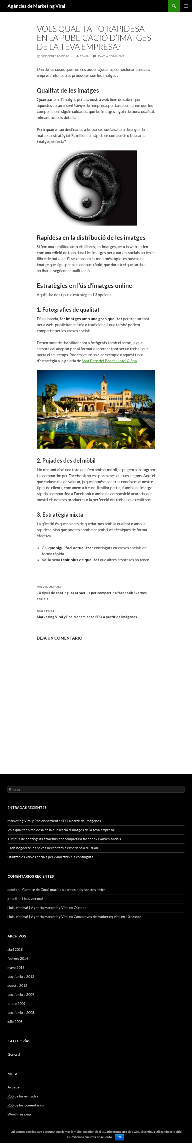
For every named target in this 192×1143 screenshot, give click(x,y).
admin (84, 56)
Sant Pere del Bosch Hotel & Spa (109, 360)
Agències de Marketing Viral (36, 6)
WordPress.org (19, 1114)
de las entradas (23, 1096)
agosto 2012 (17, 985)
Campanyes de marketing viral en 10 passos (108, 916)
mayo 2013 (16, 967)
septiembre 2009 (21, 994)
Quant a (80, 907)
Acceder (14, 1087)
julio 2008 (15, 1021)
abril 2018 (15, 949)
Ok (120, 1137)
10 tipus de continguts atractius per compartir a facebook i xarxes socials (96, 592)
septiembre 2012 (21, 976)
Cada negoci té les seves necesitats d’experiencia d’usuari (53, 848)
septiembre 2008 (21, 1012)
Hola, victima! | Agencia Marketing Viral (38, 907)
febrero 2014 (18, 958)
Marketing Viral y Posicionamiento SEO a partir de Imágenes (96, 613)
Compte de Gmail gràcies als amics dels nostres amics (64, 889)
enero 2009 (17, 1003)
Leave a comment (110, 56)
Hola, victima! (32, 898)
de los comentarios (26, 1105)
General (14, 1054)
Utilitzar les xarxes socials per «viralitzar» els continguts (50, 857)
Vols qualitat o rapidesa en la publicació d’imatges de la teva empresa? (62, 830)
